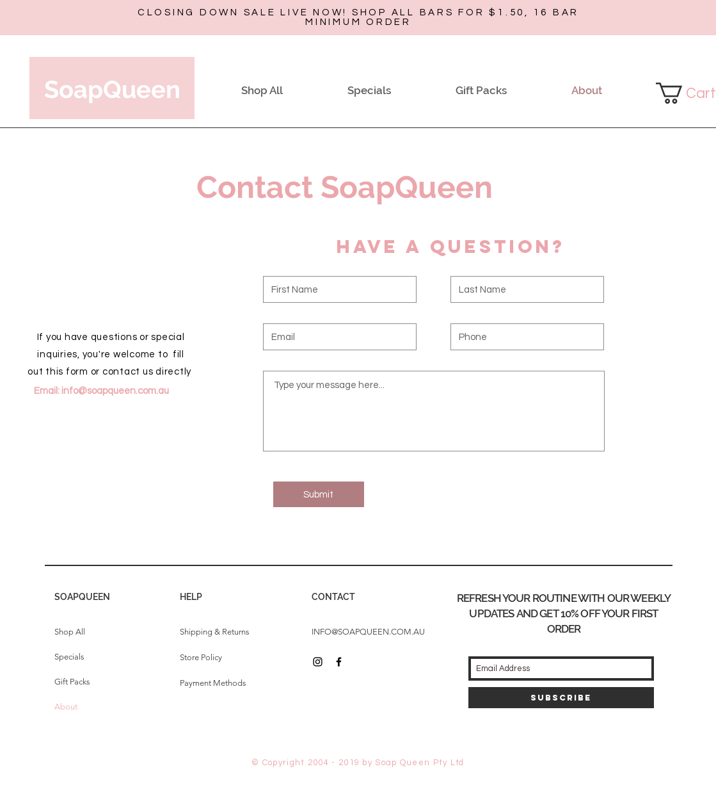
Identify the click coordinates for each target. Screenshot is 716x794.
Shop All (69, 631)
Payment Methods (213, 683)
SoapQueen (112, 89)
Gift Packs (72, 681)
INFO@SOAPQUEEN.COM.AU (368, 631)
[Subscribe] (561, 697)
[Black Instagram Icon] (318, 662)
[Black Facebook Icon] (339, 662)
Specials (69, 656)
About (65, 706)
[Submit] (318, 494)
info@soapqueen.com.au (115, 391)
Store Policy (201, 657)
